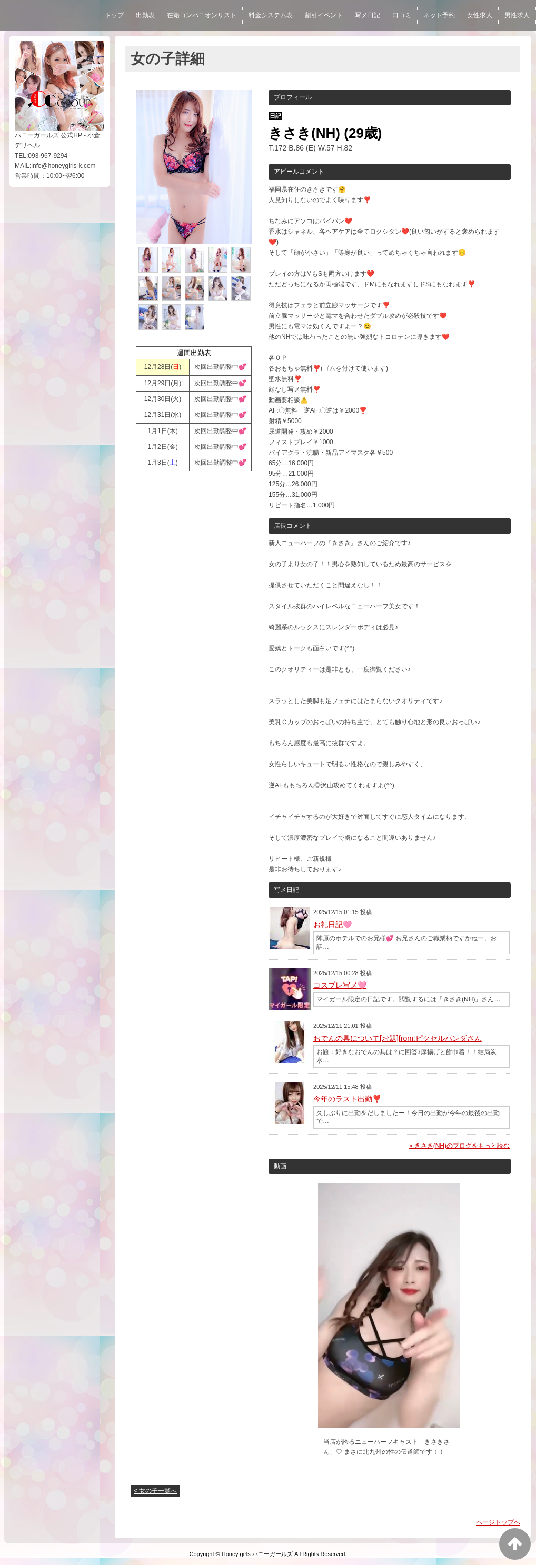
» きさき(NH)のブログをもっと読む (459, 1145)
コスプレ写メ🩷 (339, 985)
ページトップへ (498, 1522)
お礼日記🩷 (332, 924)
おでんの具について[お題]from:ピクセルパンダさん (397, 1038)
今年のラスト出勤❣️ (347, 1099)
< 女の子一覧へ (155, 1490)
